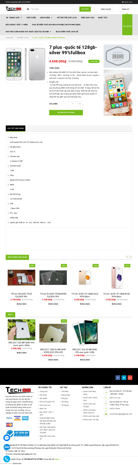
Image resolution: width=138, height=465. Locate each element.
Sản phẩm (46, 17)
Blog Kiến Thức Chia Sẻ (67, 32)
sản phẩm (127, 26)
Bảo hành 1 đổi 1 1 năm (17, 25)
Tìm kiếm (85, 9)
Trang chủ (14, 17)
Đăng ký (125, 9)
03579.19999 (115, 409)
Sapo (57, 459)
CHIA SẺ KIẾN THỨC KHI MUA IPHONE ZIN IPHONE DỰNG (56, 25)
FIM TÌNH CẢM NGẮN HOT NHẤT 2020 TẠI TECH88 (29, 31)
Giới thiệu (31, 18)
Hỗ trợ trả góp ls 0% (67, 18)
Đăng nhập (106, 9)
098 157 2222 (115, 398)
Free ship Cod (87, 18)
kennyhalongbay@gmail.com (121, 414)
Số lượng (53, 104)
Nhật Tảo (102, 18)
